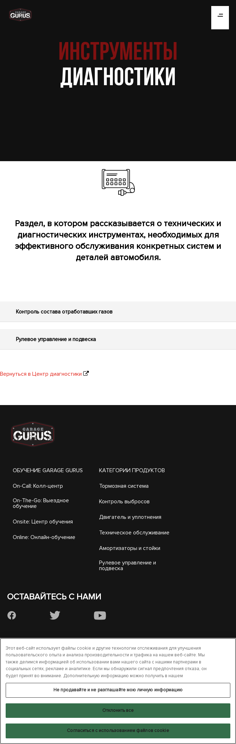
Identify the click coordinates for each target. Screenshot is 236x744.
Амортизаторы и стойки (129, 548)
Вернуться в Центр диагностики (41, 373)
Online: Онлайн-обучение (44, 537)
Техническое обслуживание (134, 532)
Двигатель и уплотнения (130, 517)
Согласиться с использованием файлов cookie (118, 730)
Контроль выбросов (124, 501)
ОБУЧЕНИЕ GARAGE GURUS (48, 470)
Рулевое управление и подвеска (127, 565)
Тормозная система (124, 486)
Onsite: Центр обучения (43, 522)
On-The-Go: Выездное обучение (41, 503)
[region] (118, 691)
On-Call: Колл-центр (38, 486)
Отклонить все (118, 710)
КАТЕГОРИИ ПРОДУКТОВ (132, 470)
